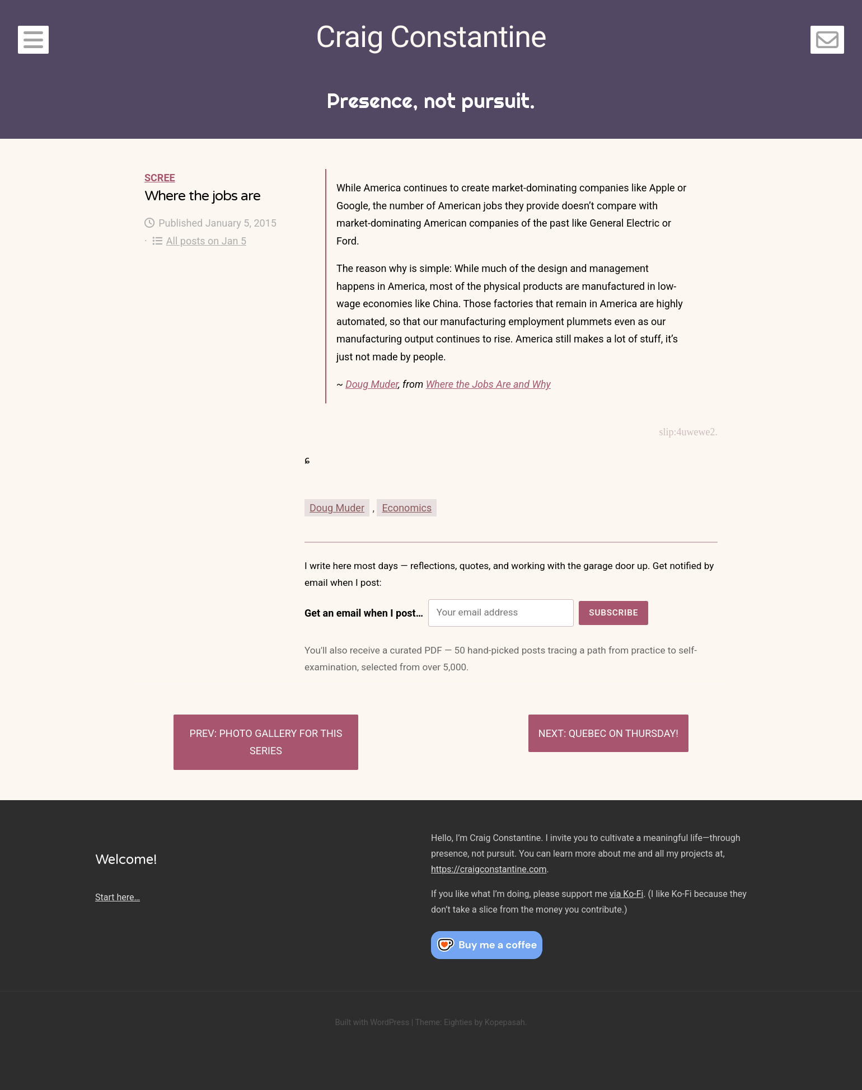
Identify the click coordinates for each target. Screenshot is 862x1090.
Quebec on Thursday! (623, 733)
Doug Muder (371, 384)
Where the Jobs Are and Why (488, 384)
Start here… (117, 897)
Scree (159, 178)
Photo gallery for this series (281, 742)
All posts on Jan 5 (199, 241)
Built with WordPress (372, 1022)
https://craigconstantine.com (488, 869)
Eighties (458, 1022)
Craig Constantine (431, 36)
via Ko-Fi (626, 894)
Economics (407, 508)
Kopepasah (505, 1022)
